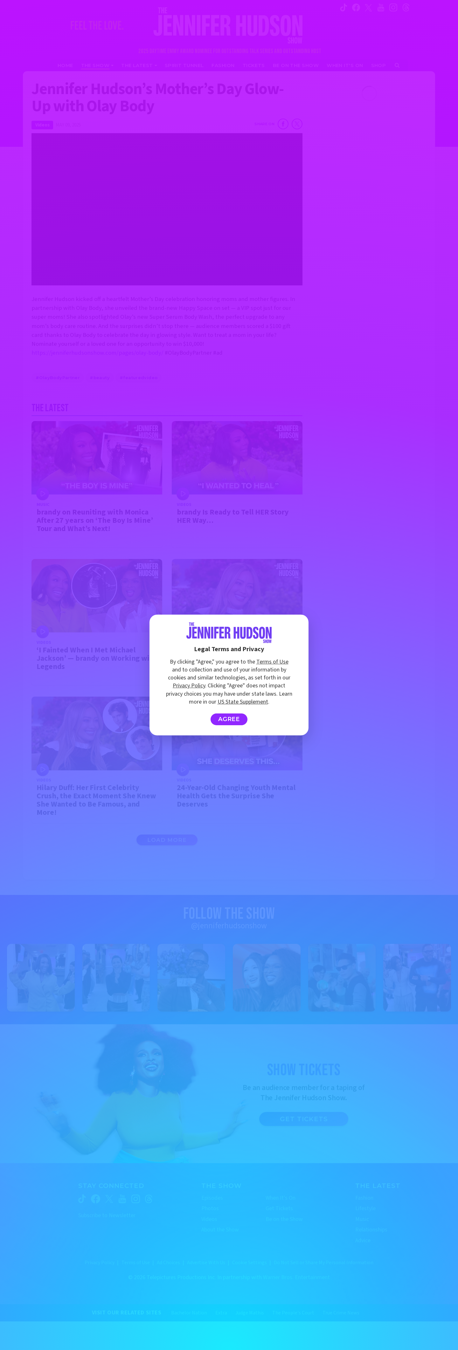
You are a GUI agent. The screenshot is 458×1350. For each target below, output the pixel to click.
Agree (229, 719)
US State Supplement (243, 702)
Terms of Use (272, 662)
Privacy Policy (189, 686)
